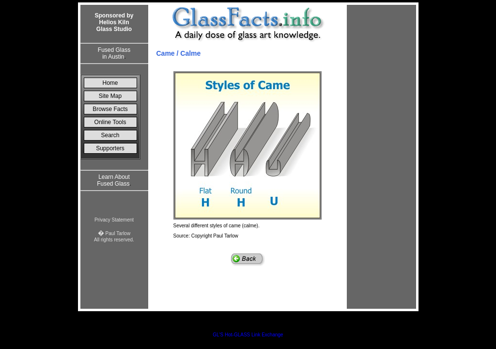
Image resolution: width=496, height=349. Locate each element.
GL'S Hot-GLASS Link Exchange (248, 334)
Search (110, 135)
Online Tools (110, 122)
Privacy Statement (114, 219)
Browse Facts (110, 109)
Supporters (110, 148)
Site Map (110, 96)
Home (110, 82)
